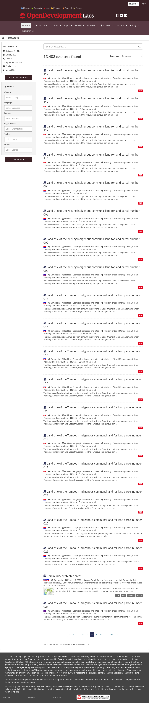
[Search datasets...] (89, 46)
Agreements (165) (12, 62)
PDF (140, 91)
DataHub (108, 25)
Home (27, 25)
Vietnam (79, 8)
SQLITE (139, 595)
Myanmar (57, 8)
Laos (47, 8)
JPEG (117, 595)
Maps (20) (8, 70)
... (78, 634)
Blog (135, 25)
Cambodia (38, 8)
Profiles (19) (9, 66)
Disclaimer (58, 697)
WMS (123, 595)
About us (121, 25)
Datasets (13, 37)
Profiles (80, 25)
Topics (68, 25)
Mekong (26, 8)
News (94, 25)
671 (111, 634)
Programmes (29, 31)
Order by (114, 56)
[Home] (3, 37)
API (77, 644)
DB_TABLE (131, 595)
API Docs (85, 644)
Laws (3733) (9, 58)
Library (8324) (10, 54)
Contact (31, 697)
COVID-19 (42, 25)
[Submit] (139, 46)
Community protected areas (64, 576)
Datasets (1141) (11, 51)
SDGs (57, 25)
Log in (143, 3)
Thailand (68, 8)
